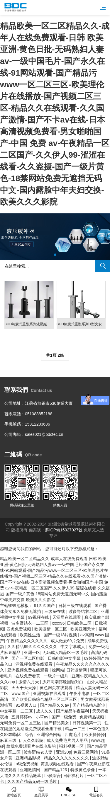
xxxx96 (58, 623)
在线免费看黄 (28, 676)
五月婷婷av (22, 717)
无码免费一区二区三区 (21, 722)
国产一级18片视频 (61, 635)
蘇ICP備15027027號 (64, 530)
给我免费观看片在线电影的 (31, 746)
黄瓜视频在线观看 (58, 763)
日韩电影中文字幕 (65, 658)
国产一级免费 (64, 717)
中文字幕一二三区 (17, 711)
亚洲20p (63, 752)
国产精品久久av (55, 705)
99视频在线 (39, 617)
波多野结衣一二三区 (30, 623)
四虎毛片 (73, 734)
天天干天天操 (24, 687)
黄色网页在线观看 (57, 687)
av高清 (86, 635)
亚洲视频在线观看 (50, 693)
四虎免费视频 (19, 629)
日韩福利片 (74, 775)
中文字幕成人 (73, 646)
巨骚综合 (52, 775)
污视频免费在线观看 (35, 664)
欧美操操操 (94, 734)
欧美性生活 (30, 635)
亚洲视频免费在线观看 (28, 670)
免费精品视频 (92, 717)
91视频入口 (27, 705)
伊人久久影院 (32, 740)
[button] (55, 255)
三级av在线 (55, 611)
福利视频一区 (72, 746)
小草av (43, 717)
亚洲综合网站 (49, 734)
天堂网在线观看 (67, 617)
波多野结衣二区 (84, 611)
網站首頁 (14, 791)
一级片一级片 (57, 676)
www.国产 (21, 693)
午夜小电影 (80, 693)
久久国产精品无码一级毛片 (32, 781)
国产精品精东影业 (89, 705)
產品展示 (41, 791)
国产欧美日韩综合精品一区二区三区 (44, 699)
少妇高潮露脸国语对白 (63, 681)
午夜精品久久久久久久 (27, 640)
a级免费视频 (27, 763)
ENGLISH (69, 791)
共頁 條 (55, 355)
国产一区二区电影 (28, 658)
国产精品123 (56, 769)
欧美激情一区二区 (51, 629)
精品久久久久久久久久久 (67, 758)
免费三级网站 (86, 752)
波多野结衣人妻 (39, 752)
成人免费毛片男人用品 (68, 740)
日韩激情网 (77, 670)
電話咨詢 (96, 791)
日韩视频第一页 (87, 722)
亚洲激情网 (30, 769)
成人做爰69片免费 (68, 640)
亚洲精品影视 (28, 758)
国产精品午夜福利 (73, 711)
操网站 (58, 670)
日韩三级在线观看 (75, 605)
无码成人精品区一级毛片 (66, 652)
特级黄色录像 (83, 769)
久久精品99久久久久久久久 (32, 646)
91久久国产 (45, 605)
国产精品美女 (57, 722)
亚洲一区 (32, 652)
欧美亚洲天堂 (83, 629)
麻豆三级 (8, 740)
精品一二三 (76, 728)
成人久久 (45, 711)
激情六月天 (29, 681)
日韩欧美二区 (80, 623)
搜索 (102, 266)
